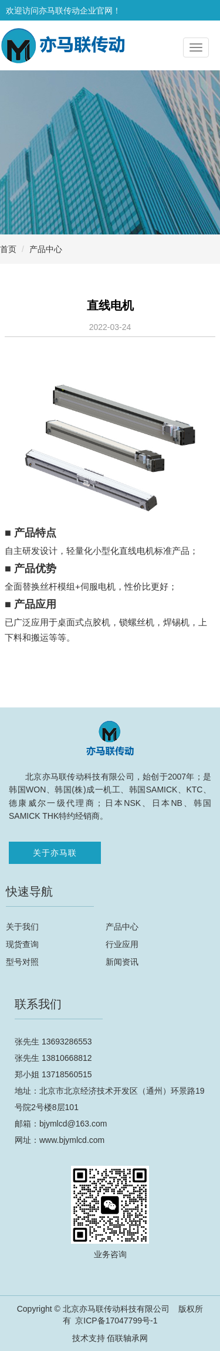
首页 (8, 249)
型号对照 (22, 962)
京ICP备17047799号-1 (116, 1320)
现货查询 (22, 944)
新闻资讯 (122, 962)
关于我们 (22, 926)
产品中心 (45, 249)
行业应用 (122, 944)
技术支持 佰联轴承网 (110, 1338)
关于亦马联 (55, 852)
